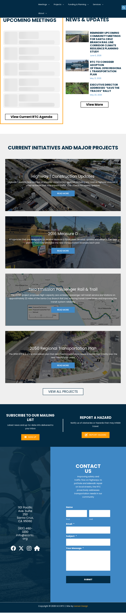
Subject (71, 537)
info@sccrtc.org (25, 538)
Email (70, 525)
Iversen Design (81, 608)
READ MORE (63, 193)
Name (69, 507)
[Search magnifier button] (124, 7)
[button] (49, 4)
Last (91, 520)
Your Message (75, 549)
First (68, 520)
